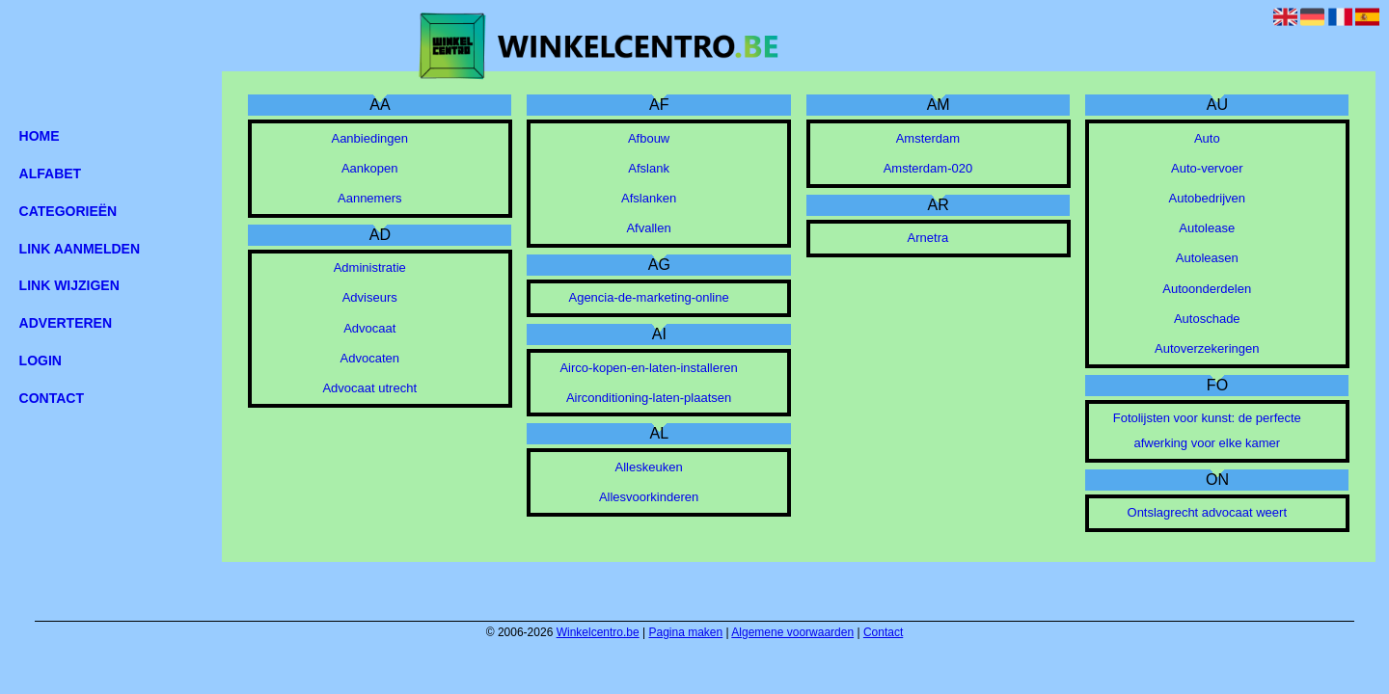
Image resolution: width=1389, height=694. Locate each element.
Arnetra (928, 237)
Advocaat (369, 328)
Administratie (370, 267)
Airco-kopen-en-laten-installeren (648, 367)
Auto (1207, 138)
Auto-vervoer (1206, 168)
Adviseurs (369, 297)
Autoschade (1207, 318)
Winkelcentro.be (598, 632)
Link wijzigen (69, 285)
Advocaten (369, 358)
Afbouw (648, 138)
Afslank (648, 168)
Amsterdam (928, 138)
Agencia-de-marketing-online (648, 297)
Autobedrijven (1207, 198)
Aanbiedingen (369, 138)
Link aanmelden (79, 248)
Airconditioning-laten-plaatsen (648, 397)
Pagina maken (686, 632)
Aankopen (369, 168)
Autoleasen (1207, 258)
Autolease (1207, 228)
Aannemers (369, 198)
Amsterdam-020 (928, 168)
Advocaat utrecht (369, 388)
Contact (883, 632)
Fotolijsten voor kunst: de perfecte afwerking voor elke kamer (1207, 430)
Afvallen (648, 228)
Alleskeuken (649, 467)
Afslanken (648, 198)
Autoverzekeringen (1207, 348)
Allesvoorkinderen (648, 497)
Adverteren (65, 323)
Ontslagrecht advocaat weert (1207, 512)
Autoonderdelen (1206, 288)
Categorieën (68, 211)
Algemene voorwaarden (792, 632)
